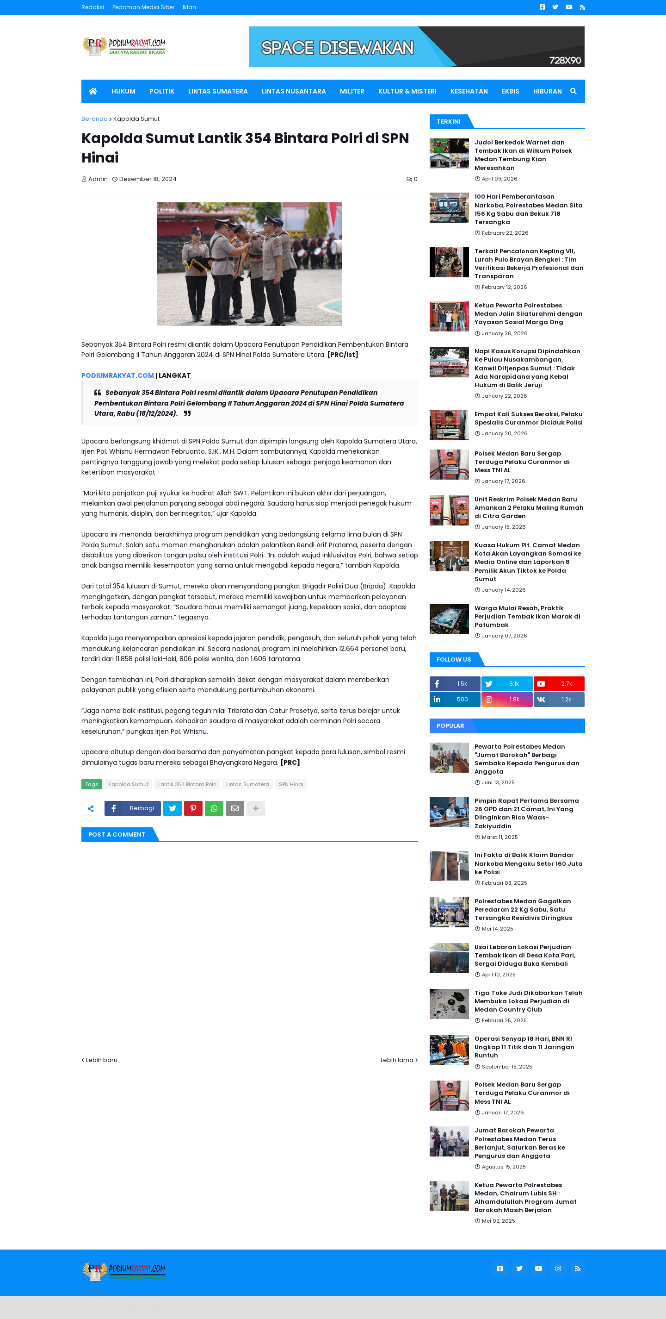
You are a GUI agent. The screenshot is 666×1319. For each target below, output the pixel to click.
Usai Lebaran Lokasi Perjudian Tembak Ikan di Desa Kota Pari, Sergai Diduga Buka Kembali (525, 955)
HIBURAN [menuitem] (547, 91)
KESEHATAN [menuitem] (469, 91)
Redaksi (92, 7)
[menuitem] (93, 91)
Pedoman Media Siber (143, 7)
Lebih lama (397, 1060)
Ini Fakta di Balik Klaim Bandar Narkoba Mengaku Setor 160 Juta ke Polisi (529, 863)
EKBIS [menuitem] (510, 91)
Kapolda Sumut (136, 118)
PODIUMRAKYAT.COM (117, 375)
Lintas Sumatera (247, 784)
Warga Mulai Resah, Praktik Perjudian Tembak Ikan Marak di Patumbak (527, 616)
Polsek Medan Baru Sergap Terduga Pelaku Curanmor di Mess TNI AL (522, 462)
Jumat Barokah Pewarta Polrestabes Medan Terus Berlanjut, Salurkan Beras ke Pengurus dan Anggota (520, 1143)
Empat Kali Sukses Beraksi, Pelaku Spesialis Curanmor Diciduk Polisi (529, 418)
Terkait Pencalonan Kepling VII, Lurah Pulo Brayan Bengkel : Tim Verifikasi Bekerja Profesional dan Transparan (529, 264)
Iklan (189, 7)
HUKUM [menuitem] (123, 91)
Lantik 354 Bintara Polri (187, 784)
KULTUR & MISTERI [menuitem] (407, 91)
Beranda (94, 118)
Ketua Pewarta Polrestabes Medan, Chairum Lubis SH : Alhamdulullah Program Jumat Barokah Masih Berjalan (526, 1198)
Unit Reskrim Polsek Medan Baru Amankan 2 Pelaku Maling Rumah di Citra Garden (529, 507)
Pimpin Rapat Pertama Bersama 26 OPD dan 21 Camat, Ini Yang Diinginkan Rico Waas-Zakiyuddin (527, 814)
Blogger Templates (146, 1307)
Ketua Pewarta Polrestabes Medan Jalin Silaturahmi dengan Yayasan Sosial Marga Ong (529, 313)
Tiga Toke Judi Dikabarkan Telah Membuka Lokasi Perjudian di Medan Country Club (529, 1001)
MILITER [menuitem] (352, 91)
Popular (450, 725)
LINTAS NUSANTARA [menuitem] (294, 91)
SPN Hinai (291, 784)
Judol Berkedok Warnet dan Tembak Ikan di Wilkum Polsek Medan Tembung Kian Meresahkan (523, 155)
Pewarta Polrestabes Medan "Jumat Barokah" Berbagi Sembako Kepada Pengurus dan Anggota (527, 759)
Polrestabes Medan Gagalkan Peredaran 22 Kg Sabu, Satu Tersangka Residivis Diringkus (523, 909)
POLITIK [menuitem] (161, 91)
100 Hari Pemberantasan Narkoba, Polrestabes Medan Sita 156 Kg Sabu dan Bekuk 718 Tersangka (529, 209)
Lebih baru (101, 1060)
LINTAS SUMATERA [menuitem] (218, 91)
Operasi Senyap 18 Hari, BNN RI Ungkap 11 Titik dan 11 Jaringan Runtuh (524, 1047)
